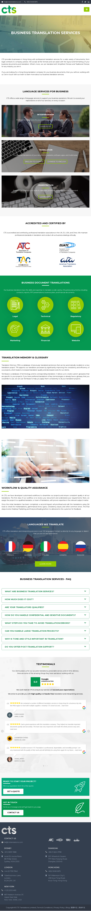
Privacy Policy (59, 908)
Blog (68, 908)
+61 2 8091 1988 (10, 852)
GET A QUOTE (14, 791)
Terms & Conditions (44, 908)
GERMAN (28, 555)
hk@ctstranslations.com (12, 2)
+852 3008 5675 (34, 2)
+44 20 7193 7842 (11, 871)
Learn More (45, 126)
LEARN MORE (46, 564)
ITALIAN (45, 555)
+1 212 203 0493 (10, 891)
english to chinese (34, 162)
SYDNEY (7, 849)
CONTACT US (14, 813)
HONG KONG (53, 868)
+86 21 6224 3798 (54, 852)
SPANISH (63, 555)
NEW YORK (9, 887)
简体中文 (82, 908)
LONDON (8, 868)
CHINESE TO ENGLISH (57, 162)
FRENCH (10, 555)
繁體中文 (74, 908)
